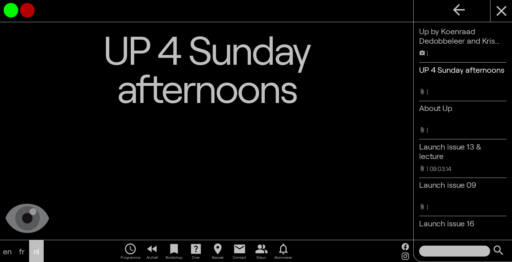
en (7, 251)
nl (37, 251)
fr (22, 251)
